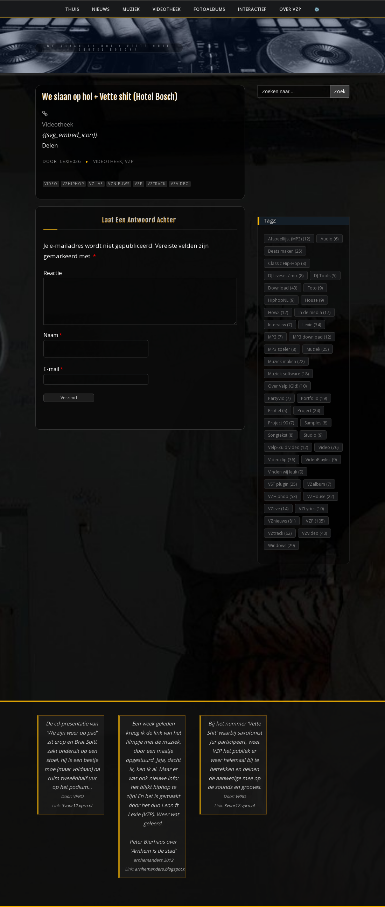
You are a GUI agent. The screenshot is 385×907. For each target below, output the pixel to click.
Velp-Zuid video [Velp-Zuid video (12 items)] (288, 447)
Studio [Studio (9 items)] (313, 435)
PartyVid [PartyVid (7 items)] (279, 398)
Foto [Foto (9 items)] (315, 288)
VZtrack (157, 183)
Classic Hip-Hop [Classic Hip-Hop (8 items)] (287, 263)
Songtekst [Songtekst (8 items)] (280, 435)
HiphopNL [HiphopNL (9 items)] (281, 300)
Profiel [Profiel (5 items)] (277, 411)
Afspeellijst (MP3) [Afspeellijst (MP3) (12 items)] (289, 239)
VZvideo (180, 183)
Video (50, 183)
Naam (52, 335)
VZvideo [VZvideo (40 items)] (314, 533)
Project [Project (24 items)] (309, 411)
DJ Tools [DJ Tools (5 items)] (325, 276)
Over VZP (290, 9)
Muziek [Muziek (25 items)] (318, 349)
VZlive (96, 183)
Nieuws (101, 9)
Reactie (52, 273)
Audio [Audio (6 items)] (329, 239)
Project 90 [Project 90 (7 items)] (281, 423)
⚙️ (317, 9)
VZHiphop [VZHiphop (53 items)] (282, 496)
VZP (129, 161)
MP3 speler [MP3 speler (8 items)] (282, 349)
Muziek (131, 9)
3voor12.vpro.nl (77, 806)
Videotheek (167, 9)
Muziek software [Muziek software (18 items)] (288, 374)
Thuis (72, 9)
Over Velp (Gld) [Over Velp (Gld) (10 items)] (287, 386)
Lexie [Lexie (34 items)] (311, 325)
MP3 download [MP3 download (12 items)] (312, 337)
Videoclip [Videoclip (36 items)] (281, 460)
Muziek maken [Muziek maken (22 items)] (286, 361)
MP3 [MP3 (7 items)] (275, 337)
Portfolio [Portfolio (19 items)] (314, 398)
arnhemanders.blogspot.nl (160, 869)
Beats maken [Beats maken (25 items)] (285, 251)
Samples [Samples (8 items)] (315, 423)
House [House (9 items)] (314, 300)
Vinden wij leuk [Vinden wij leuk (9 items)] (285, 472)
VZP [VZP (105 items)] (315, 521)
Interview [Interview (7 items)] (280, 325)
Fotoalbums (209, 9)
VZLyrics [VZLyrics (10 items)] (311, 509)
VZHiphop (73, 183)
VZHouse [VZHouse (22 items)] (320, 496)
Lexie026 (62, 161)
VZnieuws (119, 183)
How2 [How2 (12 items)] (278, 312)
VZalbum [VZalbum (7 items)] (319, 484)
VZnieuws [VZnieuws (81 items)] (281, 521)
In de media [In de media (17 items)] (314, 312)
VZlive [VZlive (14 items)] (278, 509)
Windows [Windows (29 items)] (281, 545)
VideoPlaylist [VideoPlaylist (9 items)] (321, 460)
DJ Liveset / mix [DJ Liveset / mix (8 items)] (285, 276)
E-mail (53, 369)
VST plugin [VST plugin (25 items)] (282, 484)
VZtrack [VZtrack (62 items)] (280, 533)
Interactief (252, 9)
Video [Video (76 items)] (328, 447)
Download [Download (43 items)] (282, 288)
